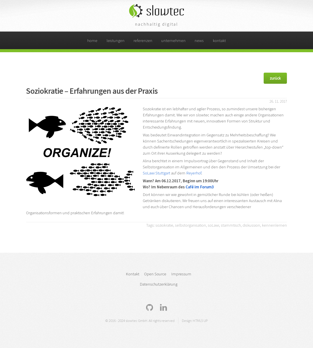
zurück (275, 78)
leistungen (116, 40)
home (92, 40)
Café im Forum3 (200, 186)
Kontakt (132, 273)
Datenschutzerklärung (158, 284)
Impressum (181, 273)
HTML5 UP (200, 320)
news (199, 40)
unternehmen (173, 40)
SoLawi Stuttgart (156, 173)
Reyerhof (193, 173)
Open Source (155, 273)
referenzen (142, 40)
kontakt (219, 40)
